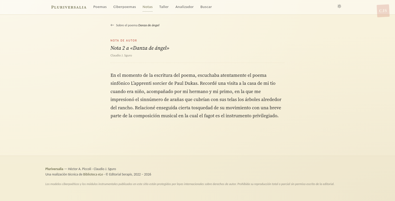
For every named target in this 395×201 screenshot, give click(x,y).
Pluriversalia (69, 7)
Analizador (184, 6)
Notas (148, 6)
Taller (164, 6)
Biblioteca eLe (93, 174)
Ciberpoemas (124, 6)
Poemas (100, 6)
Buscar (206, 6)
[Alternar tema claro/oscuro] (339, 6)
